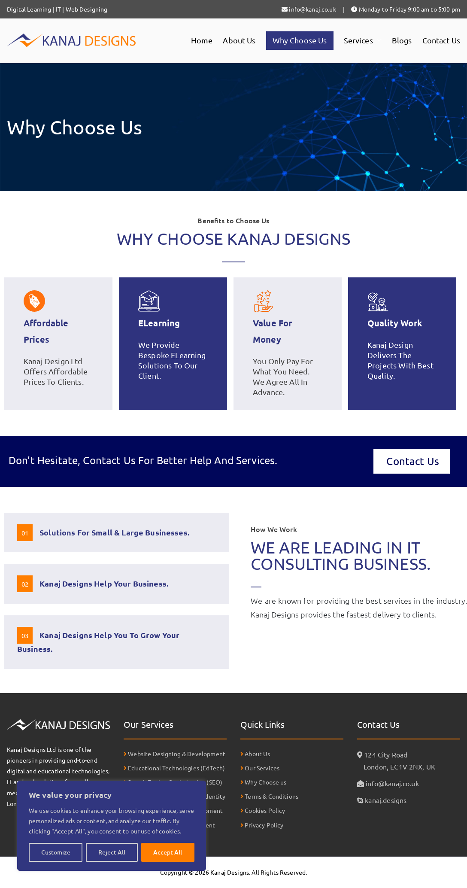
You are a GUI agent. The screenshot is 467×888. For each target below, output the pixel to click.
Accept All (167, 852)
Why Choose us (263, 782)
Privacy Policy (261, 825)
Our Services (259, 768)
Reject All (111, 852)
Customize (55, 852)
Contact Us (441, 40)
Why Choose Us (300, 40)
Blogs (402, 40)
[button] (377, 40)
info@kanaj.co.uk (392, 783)
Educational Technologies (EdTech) (174, 768)
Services (363, 40)
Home (202, 40)
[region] (111, 826)
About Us (239, 40)
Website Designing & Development (174, 753)
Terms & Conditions (269, 796)
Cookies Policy (262, 810)
